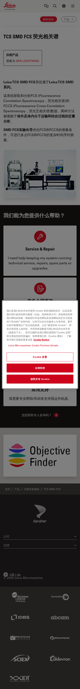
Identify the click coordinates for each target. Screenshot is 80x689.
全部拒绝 (40, 368)
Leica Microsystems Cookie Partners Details (33, 345)
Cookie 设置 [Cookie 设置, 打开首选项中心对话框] (40, 356)
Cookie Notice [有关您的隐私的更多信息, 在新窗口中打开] (41, 339)
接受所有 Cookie (40, 379)
